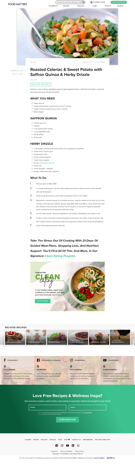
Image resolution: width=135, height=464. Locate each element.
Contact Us (76, 440)
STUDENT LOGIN (97, 2)
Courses (52, 6)
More (119, 6)
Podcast (80, 6)
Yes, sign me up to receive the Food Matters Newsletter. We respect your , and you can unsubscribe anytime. (67, 413)
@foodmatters (12, 360)
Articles (53, 440)
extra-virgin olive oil (46, 163)
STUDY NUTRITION (118, 2)
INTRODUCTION (17, 71)
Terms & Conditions (66, 451)
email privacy (88, 412)
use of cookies (99, 458)
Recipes (66, 6)
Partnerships (88, 440)
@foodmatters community (51, 360)
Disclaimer (54, 451)
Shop (108, 6)
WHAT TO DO (18, 74)
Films (94, 6)
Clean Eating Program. (60, 256)
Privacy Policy (79, 451)
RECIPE (33, 62)
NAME (32, 407)
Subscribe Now (67, 420)
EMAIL (73, 407)
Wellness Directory (102, 440)
